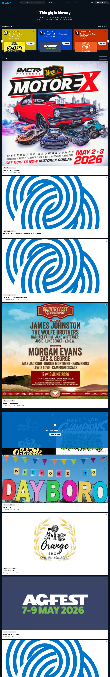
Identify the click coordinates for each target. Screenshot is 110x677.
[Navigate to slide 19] (65, 54)
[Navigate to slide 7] (50, 54)
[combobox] (32, 2)
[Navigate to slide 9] (53, 54)
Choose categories (55, 337)
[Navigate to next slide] (108, 41)
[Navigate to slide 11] (55, 54)
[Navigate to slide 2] (44, 54)
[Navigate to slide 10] (54, 54)
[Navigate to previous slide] (2, 41)
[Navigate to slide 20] (66, 54)
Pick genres (55, 438)
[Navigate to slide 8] (52, 54)
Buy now (30, 43)
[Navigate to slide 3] (45, 54)
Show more (103, 58)
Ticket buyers (52, 2)
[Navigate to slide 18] (64, 54)
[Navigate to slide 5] (48, 54)
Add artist (55, 190)
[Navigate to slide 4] (47, 54)
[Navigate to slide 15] (60, 54)
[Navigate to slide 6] (49, 54)
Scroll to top (55, 667)
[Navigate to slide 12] (56, 54)
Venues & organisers (65, 2)
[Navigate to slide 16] (61, 54)
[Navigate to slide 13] (58, 54)
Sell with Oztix (101, 3)
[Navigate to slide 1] (43, 54)
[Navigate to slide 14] (59, 54)
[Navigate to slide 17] (63, 54)
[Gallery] (55, 41)
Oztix (76, 2)
